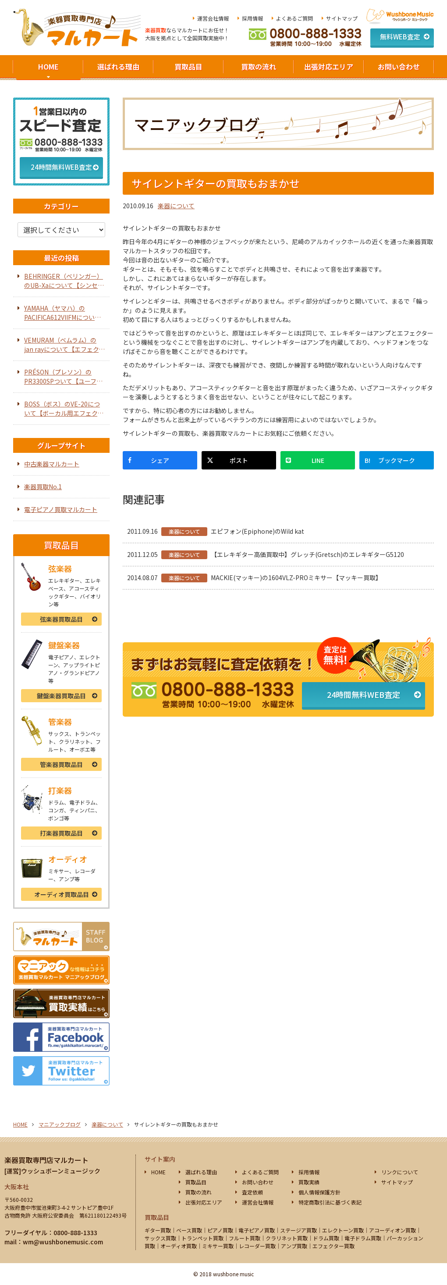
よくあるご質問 (294, 18)
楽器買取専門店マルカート (46, 1160)
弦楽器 (61, 619)
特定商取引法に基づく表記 (330, 1202)
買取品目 (188, 66)
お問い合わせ (399, 66)
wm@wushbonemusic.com (63, 1241)
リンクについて (399, 1172)
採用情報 (252, 18)
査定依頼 (252, 1192)
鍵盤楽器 (61, 695)
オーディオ (61, 894)
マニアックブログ (60, 1124)
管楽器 (61, 764)
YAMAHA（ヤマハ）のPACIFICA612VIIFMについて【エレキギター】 (62, 313)
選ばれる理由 (118, 66)
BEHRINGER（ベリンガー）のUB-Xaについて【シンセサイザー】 (64, 281)
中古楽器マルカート (51, 463)
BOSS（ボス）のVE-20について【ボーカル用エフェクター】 (63, 408)
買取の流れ (258, 66)
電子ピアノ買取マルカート (60, 509)
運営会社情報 (213, 18)
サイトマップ (342, 18)
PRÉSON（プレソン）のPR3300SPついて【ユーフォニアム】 (63, 377)
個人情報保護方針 (319, 1192)
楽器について (176, 205)
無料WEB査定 (400, 36)
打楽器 (61, 833)
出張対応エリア (328, 66)
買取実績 (308, 1182)
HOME (48, 66)
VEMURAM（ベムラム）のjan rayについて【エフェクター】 (64, 345)
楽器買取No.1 (43, 486)
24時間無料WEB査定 (363, 694)
